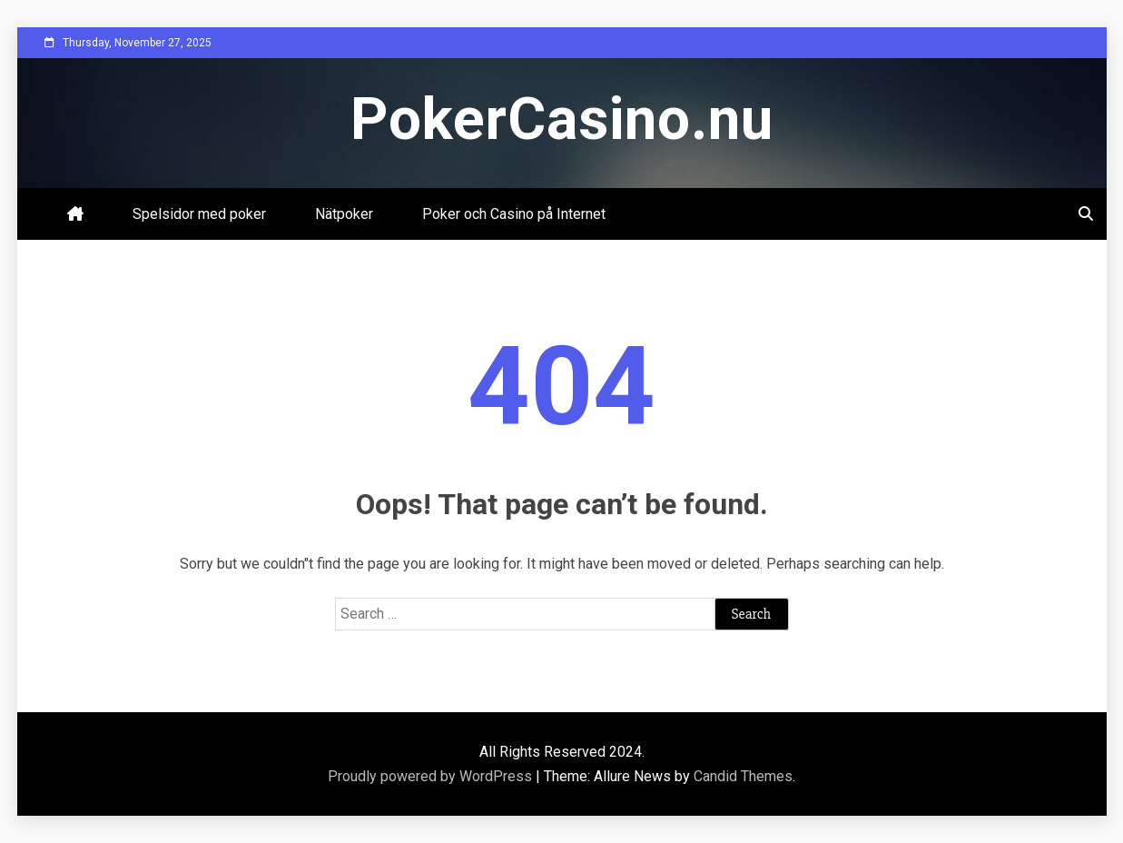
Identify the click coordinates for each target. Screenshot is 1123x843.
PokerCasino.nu (561, 119)
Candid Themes (743, 776)
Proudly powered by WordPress (432, 776)
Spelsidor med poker (199, 214)
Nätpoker (344, 214)
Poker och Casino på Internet (514, 214)
